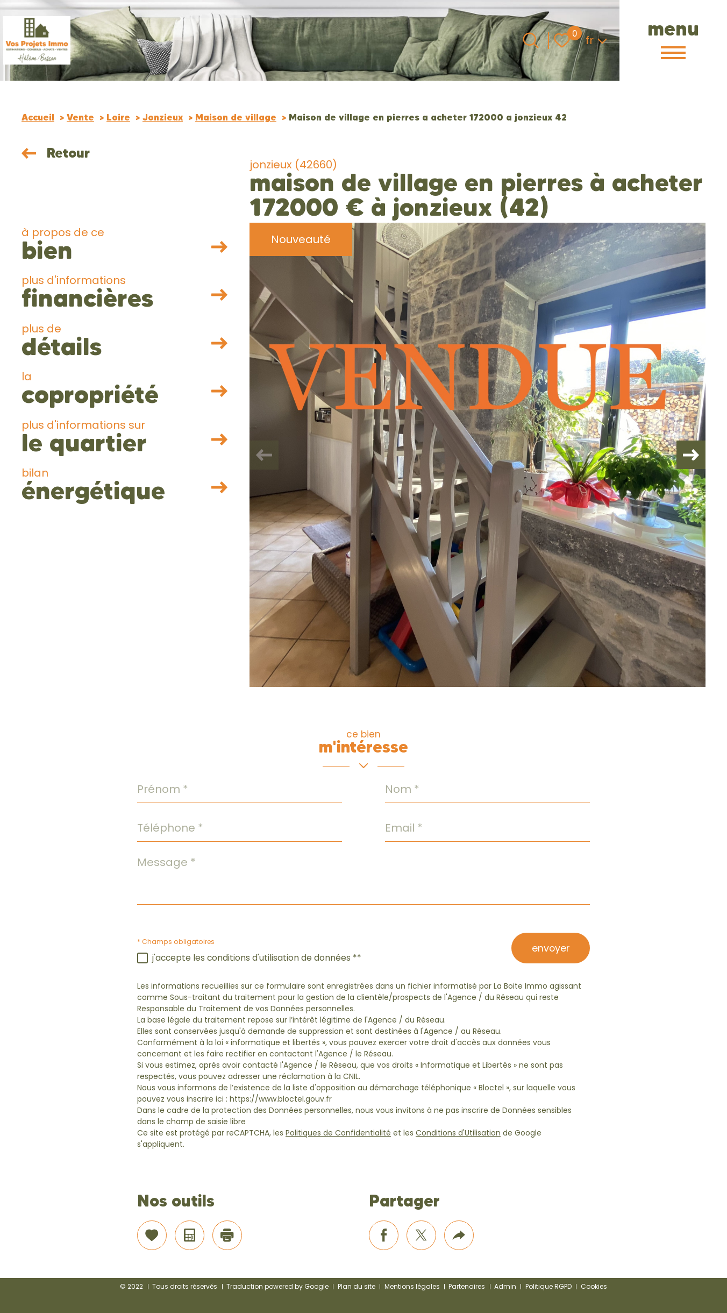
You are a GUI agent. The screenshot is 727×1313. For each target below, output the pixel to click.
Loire (118, 117)
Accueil (38, 117)
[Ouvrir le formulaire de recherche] (530, 40)
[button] (689, 455)
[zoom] (477, 455)
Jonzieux (162, 117)
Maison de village (235, 117)
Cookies (594, 1286)
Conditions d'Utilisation (458, 1132)
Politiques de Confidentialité (338, 1132)
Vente (80, 117)
